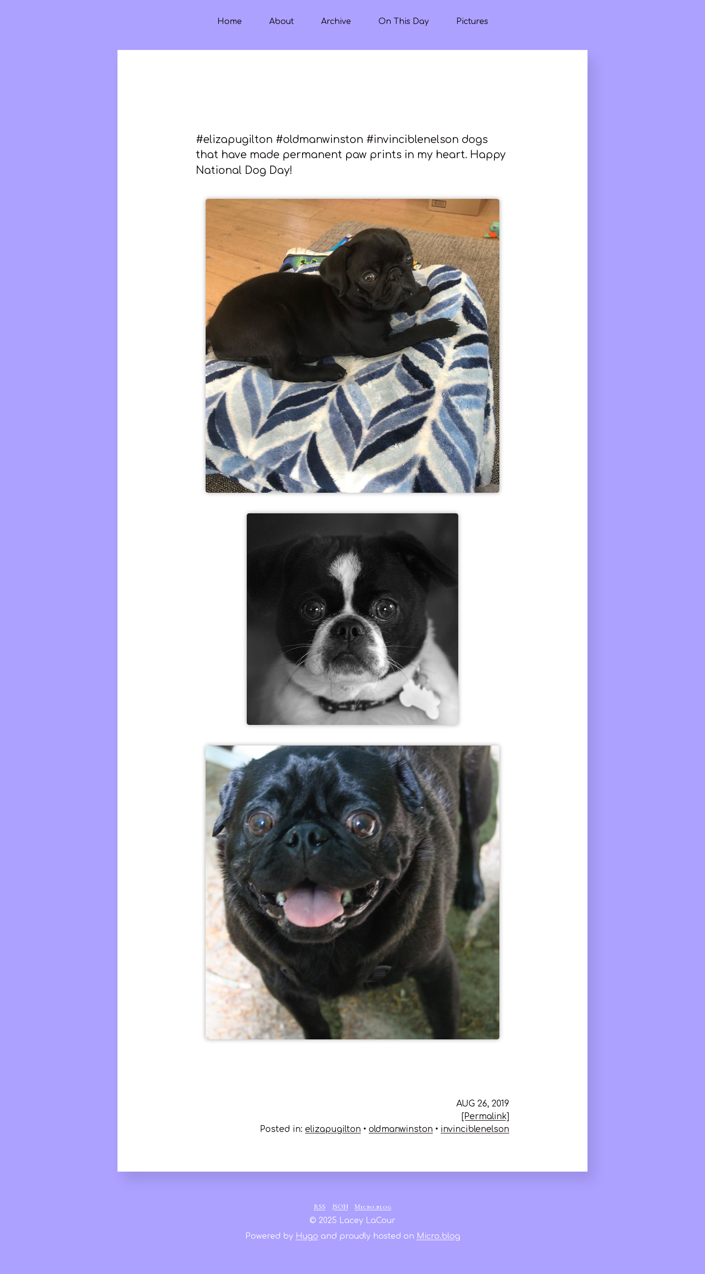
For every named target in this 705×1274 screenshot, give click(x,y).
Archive (336, 21)
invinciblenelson (475, 1129)
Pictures (472, 21)
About (281, 21)
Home (229, 21)
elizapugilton (333, 1129)
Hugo (307, 1236)
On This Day (403, 21)
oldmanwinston (401, 1129)
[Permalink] (485, 1116)
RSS (320, 1207)
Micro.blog (372, 1207)
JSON (340, 1207)
